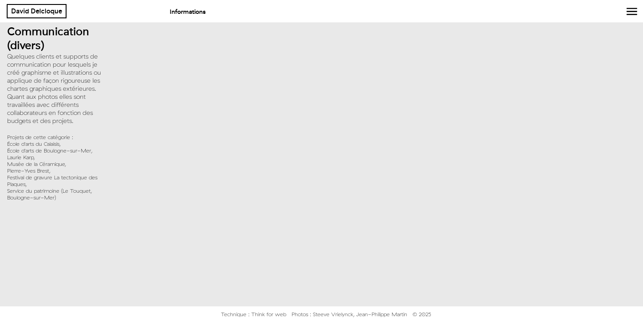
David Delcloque (36, 11)
